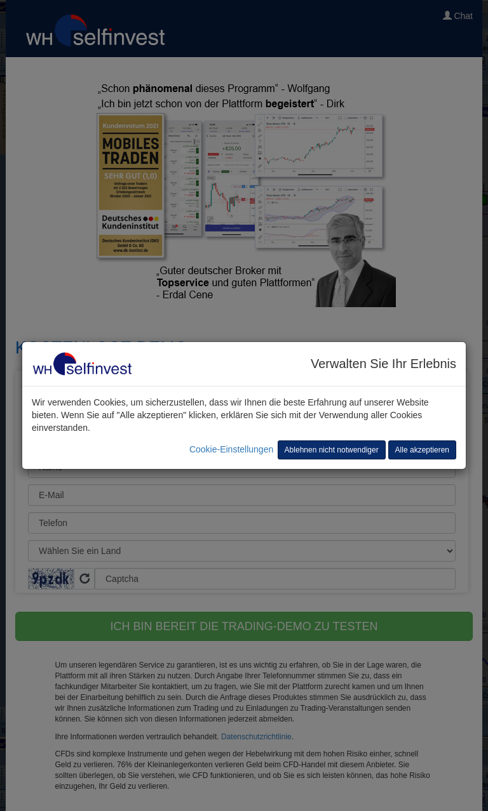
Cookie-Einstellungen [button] (231, 449)
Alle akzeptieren (422, 449)
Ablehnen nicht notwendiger (332, 449)
